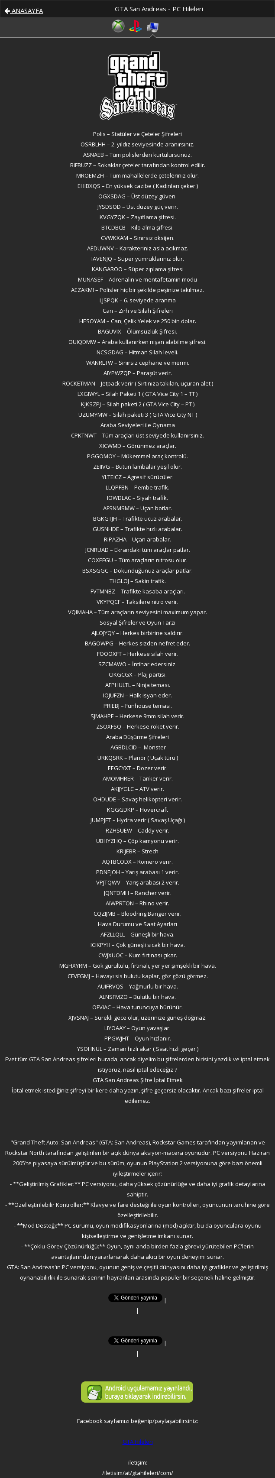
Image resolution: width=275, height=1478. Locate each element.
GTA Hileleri (138, 1442)
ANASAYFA (23, 10)
